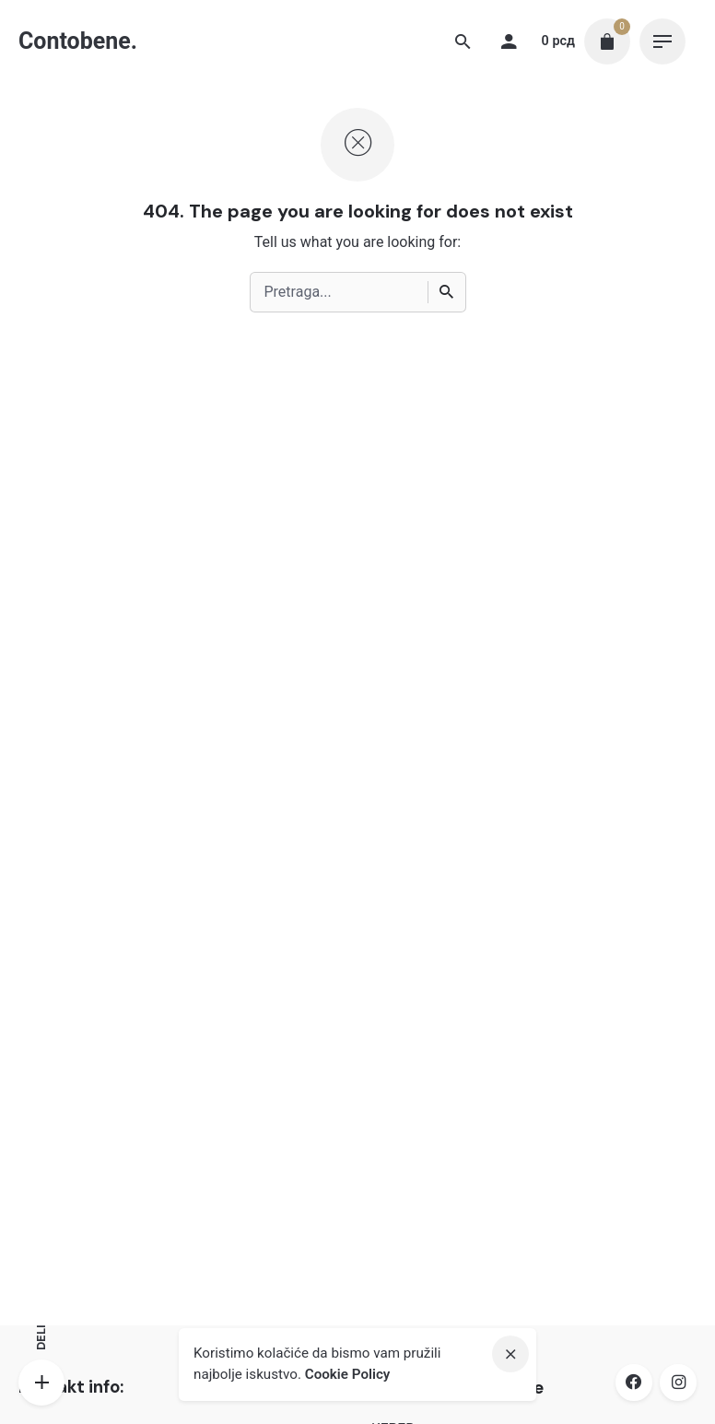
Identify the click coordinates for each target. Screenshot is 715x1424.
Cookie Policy (348, 1374)
